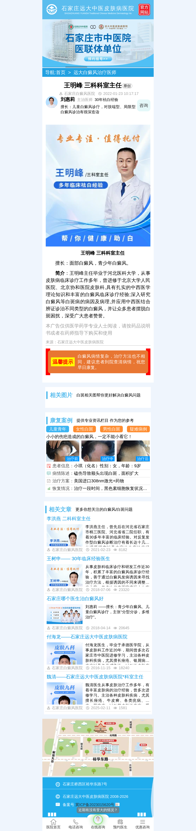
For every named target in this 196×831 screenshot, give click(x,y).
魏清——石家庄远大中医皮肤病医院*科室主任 (95, 676)
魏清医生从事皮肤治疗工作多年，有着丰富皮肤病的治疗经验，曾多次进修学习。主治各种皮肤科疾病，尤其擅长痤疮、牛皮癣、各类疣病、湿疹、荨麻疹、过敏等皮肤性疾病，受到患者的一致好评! (117, 694)
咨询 (143, 105)
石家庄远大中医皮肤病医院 (80, 342)
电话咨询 (76, 824)
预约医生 (120, 824)
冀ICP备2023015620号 (94, 805)
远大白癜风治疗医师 (95, 72)
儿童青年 (57, 429)
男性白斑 (111, 429)
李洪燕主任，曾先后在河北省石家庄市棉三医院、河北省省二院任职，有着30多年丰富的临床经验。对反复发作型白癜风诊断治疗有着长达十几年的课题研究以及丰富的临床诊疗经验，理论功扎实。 (117, 535)
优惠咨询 (142, 824)
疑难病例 (138, 429)
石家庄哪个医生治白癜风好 (75, 598)
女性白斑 (84, 429)
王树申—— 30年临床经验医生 (78, 558)
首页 (60, 72)
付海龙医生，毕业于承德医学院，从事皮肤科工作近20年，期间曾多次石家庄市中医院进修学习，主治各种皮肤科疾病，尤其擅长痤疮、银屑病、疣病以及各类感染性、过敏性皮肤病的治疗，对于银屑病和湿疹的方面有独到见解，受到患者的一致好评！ (117, 654)
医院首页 (53, 824)
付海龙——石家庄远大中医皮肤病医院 (87, 636)
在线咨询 (98, 821)
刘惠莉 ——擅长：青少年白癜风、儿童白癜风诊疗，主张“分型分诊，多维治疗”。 (117, 612)
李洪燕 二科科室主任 (69, 518)
